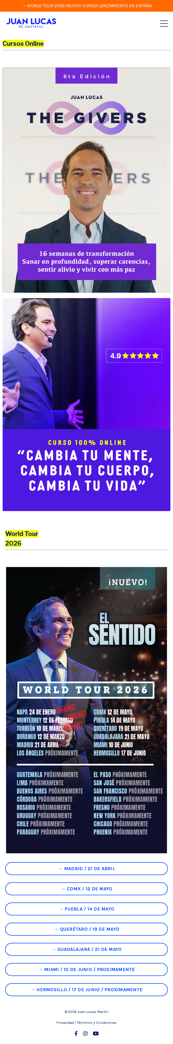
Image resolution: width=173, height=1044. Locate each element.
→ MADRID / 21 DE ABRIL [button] (86, 868)
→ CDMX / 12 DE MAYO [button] (86, 889)
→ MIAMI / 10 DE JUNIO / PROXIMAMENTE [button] (86, 969)
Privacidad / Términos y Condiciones (86, 1022)
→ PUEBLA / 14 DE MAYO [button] (86, 909)
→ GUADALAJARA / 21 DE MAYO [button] (86, 949)
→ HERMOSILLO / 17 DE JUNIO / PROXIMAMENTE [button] (86, 990)
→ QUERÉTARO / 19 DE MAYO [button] (86, 929)
